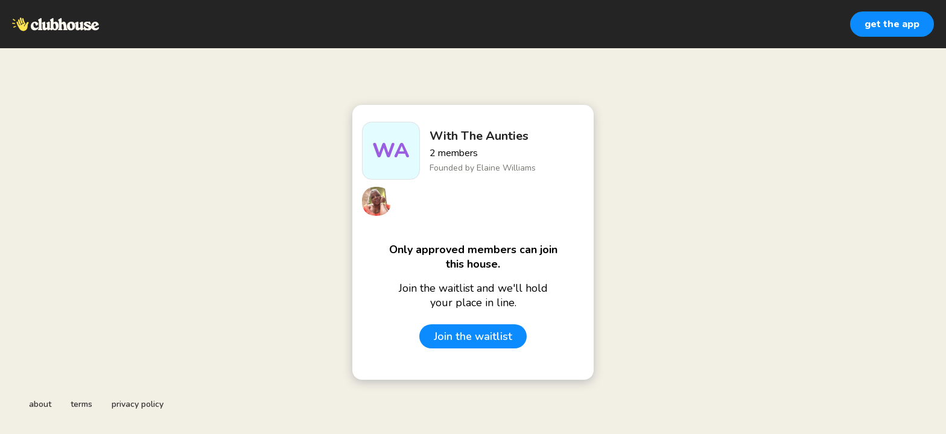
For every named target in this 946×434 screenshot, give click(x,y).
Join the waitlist (473, 336)
